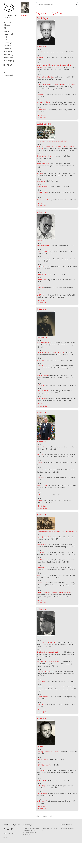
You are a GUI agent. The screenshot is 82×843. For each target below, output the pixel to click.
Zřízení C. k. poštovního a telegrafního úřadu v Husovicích (56, 85)
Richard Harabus (42, 192)
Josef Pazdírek (41, 295)
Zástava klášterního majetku (46, 642)
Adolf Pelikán (41, 495)
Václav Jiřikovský (42, 793)
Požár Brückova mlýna (44, 765)
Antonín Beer (41, 770)
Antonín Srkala (42, 110)
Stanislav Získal (42, 687)
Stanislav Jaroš (41, 280)
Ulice (5, 28)
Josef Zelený (41, 266)
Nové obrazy (8, 55)
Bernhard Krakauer (43, 164)
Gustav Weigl (41, 786)
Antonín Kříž (25, 15)
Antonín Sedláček (42, 697)
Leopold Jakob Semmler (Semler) (47, 752)
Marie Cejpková (42, 575)
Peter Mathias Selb (43, 246)
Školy (6, 37)
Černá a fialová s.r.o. (68, 828)
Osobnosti (7, 22)
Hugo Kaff (40, 455)
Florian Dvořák (41, 366)
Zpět (45, 816)
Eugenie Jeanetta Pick (44, 537)
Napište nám (8, 58)
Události (7, 25)
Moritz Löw (40, 360)
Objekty (6, 31)
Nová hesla (8, 52)
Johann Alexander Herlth (45, 671)
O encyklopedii (8, 74)
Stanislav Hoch (42, 94)
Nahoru (38, 816)
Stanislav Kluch (42, 583)
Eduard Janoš (41, 704)
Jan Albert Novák (42, 375)
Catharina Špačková (43, 102)
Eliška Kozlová (41, 447)
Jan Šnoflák (40, 385)
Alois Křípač (40, 560)
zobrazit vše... (41, 115)
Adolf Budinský (42, 801)
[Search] (57, 4)
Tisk (50, 816)
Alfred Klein (40, 57)
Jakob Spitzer (41, 52)
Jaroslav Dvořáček (42, 187)
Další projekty (9, 60)
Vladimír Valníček (42, 759)
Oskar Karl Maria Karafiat (45, 77)
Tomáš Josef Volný (43, 251)
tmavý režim (11, 833)
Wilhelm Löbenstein (43, 200)
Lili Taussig (40, 567)
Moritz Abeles (41, 470)
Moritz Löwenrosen (43, 391)
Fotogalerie (8, 49)
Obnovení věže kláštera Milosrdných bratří (51, 352)
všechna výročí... (42, 117)
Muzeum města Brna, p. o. (50, 829)
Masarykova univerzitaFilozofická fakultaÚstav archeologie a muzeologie (31, 831)
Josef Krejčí (40, 287)
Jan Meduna (41, 181)
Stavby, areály (9, 34)
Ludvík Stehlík (41, 274)
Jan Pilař (39, 462)
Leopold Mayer (41, 552)
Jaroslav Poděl (41, 398)
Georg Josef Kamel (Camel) (45, 156)
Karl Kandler (41, 681)
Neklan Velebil (41, 780)
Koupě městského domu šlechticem (48, 652)
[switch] (5, 833)
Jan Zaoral (40, 173)
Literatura (8, 46)
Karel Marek (41, 477)
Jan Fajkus (40, 500)
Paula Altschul (41, 544)
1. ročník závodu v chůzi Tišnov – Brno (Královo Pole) (54, 593)
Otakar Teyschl (42, 485)
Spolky (6, 40)
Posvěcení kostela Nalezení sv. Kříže (48, 662)
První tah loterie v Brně (44, 343)
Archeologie (8, 43)
